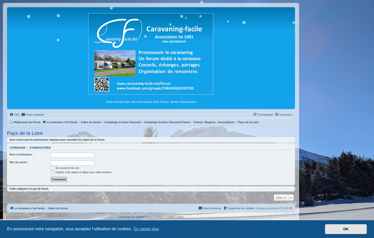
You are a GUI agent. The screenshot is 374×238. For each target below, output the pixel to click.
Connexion (18, 147)
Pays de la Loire (25, 133)
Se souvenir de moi (65, 167)
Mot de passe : (19, 162)
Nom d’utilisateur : (22, 154)
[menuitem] (15, 115)
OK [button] (346, 229)
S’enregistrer (40, 147)
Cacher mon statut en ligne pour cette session (81, 172)
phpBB (139, 217)
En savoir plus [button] (146, 229)
